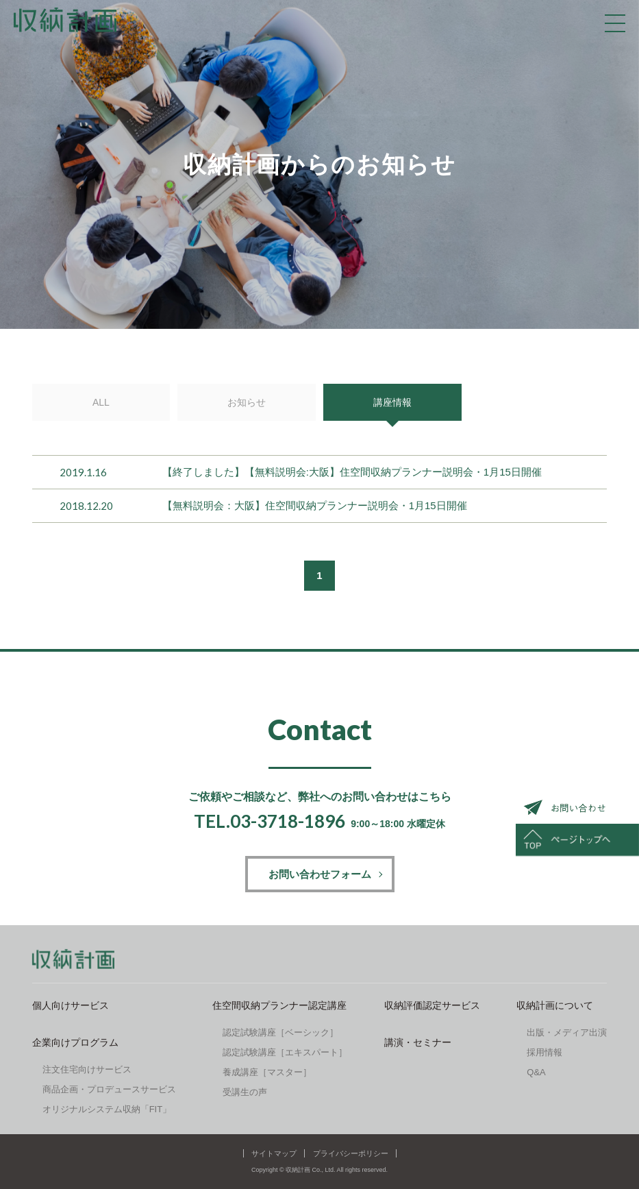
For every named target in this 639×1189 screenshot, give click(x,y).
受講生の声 (245, 1092)
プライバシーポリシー (350, 1153)
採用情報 (544, 1052)
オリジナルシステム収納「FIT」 (107, 1109)
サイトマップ (274, 1153)
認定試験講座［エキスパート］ (285, 1052)
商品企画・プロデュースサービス (109, 1089)
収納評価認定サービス (432, 1005)
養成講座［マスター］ (267, 1072)
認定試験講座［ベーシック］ (280, 1032)
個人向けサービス (70, 1005)
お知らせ (246, 402)
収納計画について (554, 1005)
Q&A (536, 1072)
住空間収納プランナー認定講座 (279, 1005)
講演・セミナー (417, 1042)
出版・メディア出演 (567, 1032)
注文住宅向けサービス (86, 1069)
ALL (101, 402)
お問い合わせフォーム (319, 874)
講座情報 (392, 402)
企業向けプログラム (75, 1042)
